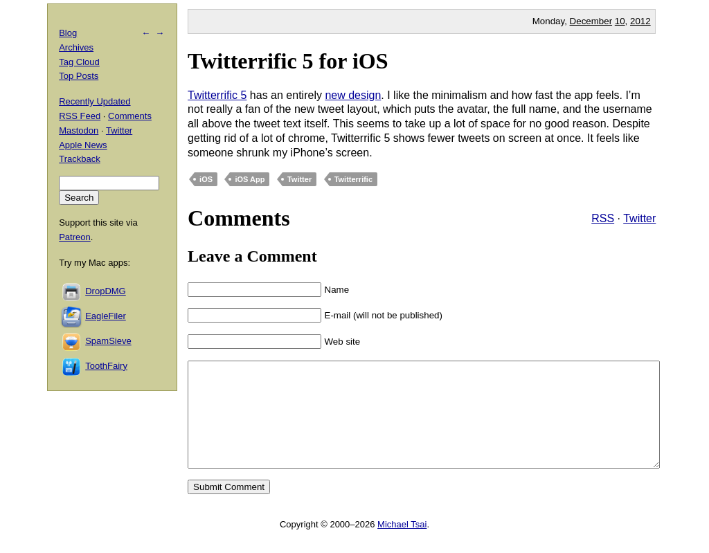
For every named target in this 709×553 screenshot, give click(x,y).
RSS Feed (79, 116)
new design (353, 95)
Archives (76, 47)
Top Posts (78, 76)
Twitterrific (353, 179)
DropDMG (105, 291)
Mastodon (78, 130)
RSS (602, 218)
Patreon (75, 237)
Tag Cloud (79, 62)
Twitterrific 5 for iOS (288, 60)
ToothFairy (106, 366)
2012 (640, 21)
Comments (130, 116)
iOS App (249, 179)
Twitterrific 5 (217, 95)
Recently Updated (94, 101)
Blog (68, 33)
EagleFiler (105, 316)
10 (620, 21)
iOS (206, 179)
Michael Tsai (402, 545)
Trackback (79, 159)
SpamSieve (108, 341)
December (591, 21)
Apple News (83, 145)
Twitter (299, 179)
